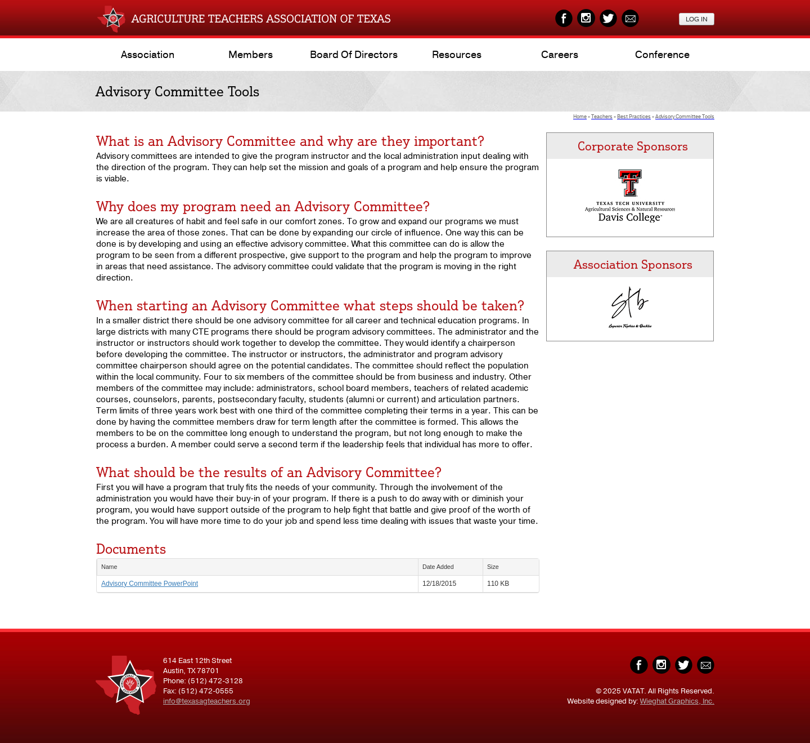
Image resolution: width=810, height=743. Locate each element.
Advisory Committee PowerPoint (149, 584)
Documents (131, 548)
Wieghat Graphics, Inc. (677, 701)
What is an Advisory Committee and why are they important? (290, 140)
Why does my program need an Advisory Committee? (263, 206)
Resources (457, 54)
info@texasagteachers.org (206, 701)
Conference (662, 54)
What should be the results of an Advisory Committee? (269, 472)
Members (250, 54)
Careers (559, 54)
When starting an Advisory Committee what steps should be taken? (310, 305)
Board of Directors (354, 54)
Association (147, 54)
